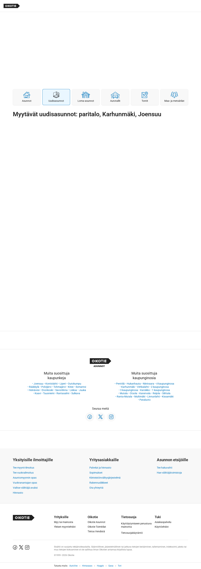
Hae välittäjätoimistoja (169, 472)
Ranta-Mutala (124, 396)
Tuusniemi (48, 393)
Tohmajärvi (59, 386)
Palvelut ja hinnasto (100, 467)
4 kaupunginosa (165, 383)
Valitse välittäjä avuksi (25, 487)
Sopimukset (95, 472)
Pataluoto (145, 399)
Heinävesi (34, 390)
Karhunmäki (128, 386)
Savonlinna (61, 390)
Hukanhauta (134, 383)
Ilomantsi (81, 386)
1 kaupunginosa (161, 390)
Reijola (156, 393)
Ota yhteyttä (96, 487)
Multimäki (139, 396)
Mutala (124, 393)
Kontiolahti (51, 383)
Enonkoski (47, 390)
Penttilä (120, 383)
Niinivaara (148, 383)
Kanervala (145, 393)
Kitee (70, 386)
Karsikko (145, 390)
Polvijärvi (46, 386)
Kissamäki (167, 396)
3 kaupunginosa (129, 390)
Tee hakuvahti (164, 467)
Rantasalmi (63, 393)
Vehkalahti (143, 386)
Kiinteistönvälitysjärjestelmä (105, 477)
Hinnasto (18, 492)
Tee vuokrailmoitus (23, 472)
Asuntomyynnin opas (24, 477)
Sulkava (75, 393)
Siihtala (166, 393)
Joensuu (38, 383)
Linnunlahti (153, 396)
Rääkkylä (34, 386)
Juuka (82, 390)
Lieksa (73, 390)
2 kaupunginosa (160, 386)
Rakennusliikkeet (98, 482)
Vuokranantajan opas (25, 482)
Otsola (133, 393)
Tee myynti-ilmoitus (23, 467)
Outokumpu (74, 383)
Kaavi (38, 393)
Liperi (63, 383)
